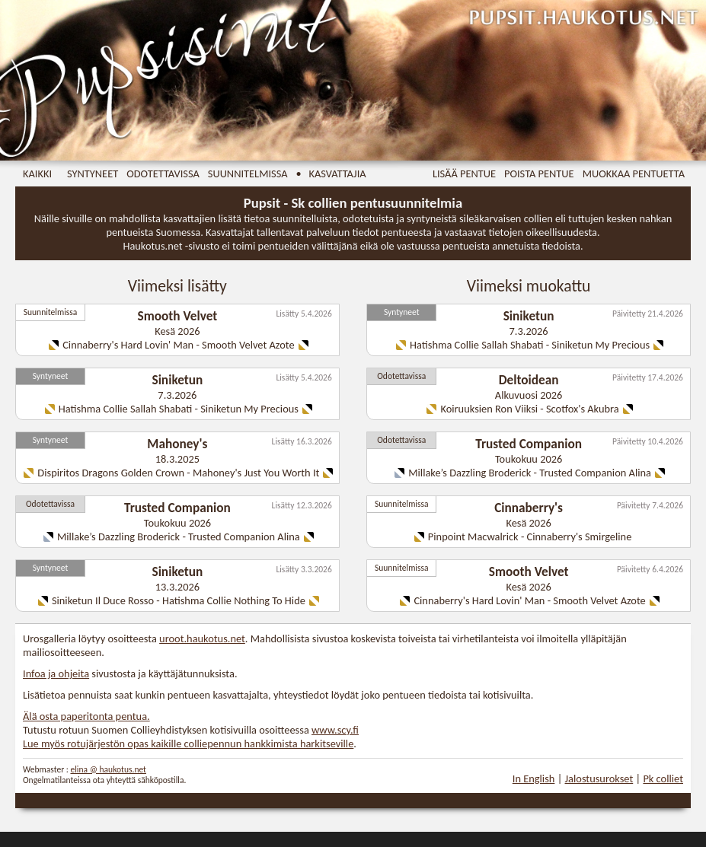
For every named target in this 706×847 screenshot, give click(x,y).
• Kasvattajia (331, 173)
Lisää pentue (464, 173)
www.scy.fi (335, 730)
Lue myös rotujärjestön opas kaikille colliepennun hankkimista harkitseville (188, 743)
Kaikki (37, 173)
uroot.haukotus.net (202, 638)
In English (534, 778)
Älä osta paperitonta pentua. (86, 716)
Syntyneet (92, 173)
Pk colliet (663, 778)
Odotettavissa (163, 173)
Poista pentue (539, 173)
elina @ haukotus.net (108, 769)
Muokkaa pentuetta (634, 173)
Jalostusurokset (599, 778)
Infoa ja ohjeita (56, 673)
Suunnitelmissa (248, 173)
